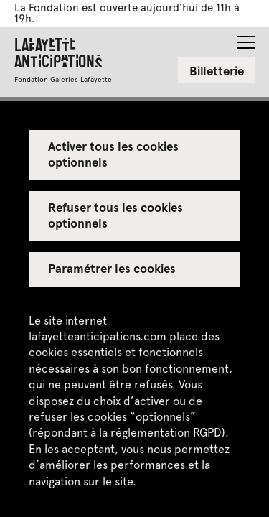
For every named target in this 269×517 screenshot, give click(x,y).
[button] (246, 38)
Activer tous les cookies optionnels (113, 153)
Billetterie (216, 70)
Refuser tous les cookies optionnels (116, 214)
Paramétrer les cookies (112, 267)
